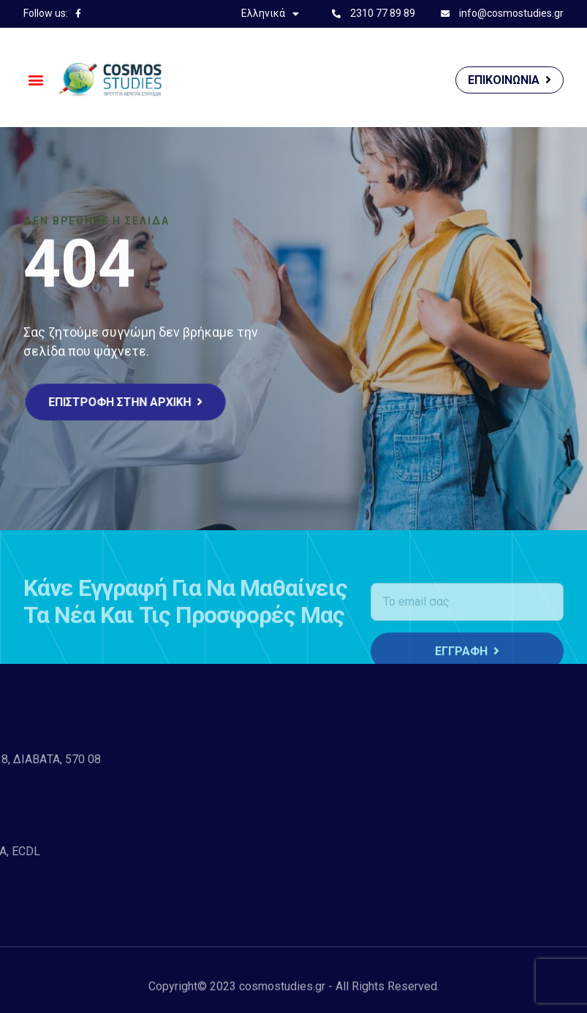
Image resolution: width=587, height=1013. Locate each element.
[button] (35, 80)
